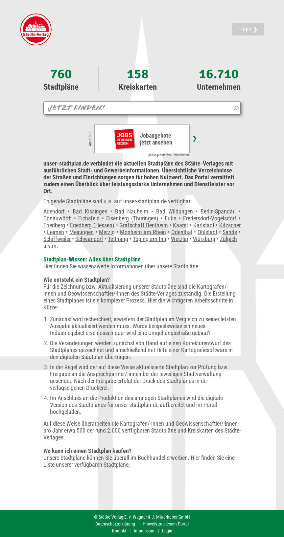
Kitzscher (230, 225)
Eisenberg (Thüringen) (132, 218)
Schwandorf (89, 238)
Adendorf (54, 211)
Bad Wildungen (174, 211)
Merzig (107, 232)
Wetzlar (179, 238)
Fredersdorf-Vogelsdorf (209, 218)
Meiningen (81, 232)
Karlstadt (203, 225)
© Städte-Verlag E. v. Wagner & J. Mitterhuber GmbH (142, 517)
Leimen (55, 232)
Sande (230, 232)
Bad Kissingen (90, 211)
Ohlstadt (207, 232)
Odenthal (181, 232)
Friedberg (54, 225)
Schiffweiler (57, 238)
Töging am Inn (149, 238)
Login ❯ (248, 29)
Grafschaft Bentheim (143, 225)
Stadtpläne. (117, 464)
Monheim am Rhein (143, 232)
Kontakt (119, 530)
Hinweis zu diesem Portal (166, 523)
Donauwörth (57, 218)
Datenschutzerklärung (115, 523)
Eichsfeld (89, 218)
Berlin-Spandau (218, 211)
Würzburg (204, 238)
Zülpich (228, 238)
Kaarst (180, 225)
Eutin (171, 218)
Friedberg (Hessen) (92, 225)
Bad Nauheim (131, 211)
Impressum (144, 530)
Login (167, 530)
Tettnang (118, 238)
